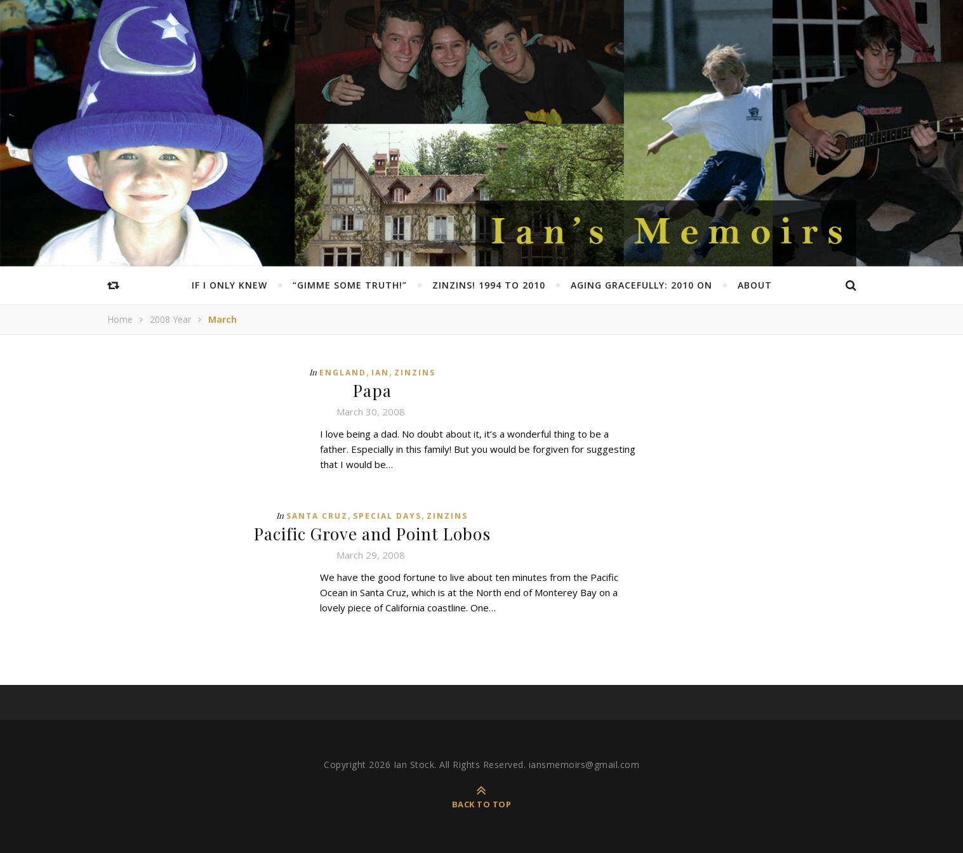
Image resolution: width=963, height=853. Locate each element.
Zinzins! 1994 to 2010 (488, 285)
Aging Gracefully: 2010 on (641, 285)
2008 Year (170, 319)
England (342, 372)
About (755, 285)
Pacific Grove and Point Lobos (372, 534)
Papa (372, 390)
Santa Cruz (317, 516)
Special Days (387, 516)
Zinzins (414, 372)
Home (120, 319)
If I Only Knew (229, 285)
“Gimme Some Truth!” (350, 285)
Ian (380, 372)
